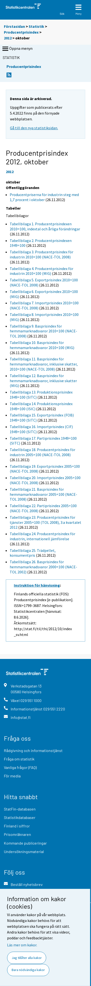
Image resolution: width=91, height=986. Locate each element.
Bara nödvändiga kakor (28, 970)
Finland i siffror (17, 826)
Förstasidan (14, 26)
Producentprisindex (21, 32)
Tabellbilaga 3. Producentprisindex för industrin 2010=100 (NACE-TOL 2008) (41, 254)
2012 (8, 38)
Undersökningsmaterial (24, 851)
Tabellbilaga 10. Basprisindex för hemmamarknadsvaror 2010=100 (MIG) (42, 345)
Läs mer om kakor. (22, 944)
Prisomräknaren (17, 834)
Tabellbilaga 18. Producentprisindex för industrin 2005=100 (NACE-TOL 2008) (42, 452)
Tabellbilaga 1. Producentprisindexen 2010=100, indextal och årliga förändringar (45, 226)
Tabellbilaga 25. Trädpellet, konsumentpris (33, 553)
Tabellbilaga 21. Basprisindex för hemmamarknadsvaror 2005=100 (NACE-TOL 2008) (43, 494)
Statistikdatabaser (19, 817)
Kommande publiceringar (25, 843)
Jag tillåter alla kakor (27, 958)
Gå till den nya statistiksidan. (34, 127)
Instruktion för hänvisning (37, 585)
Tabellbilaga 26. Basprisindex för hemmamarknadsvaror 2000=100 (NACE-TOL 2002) (43, 566)
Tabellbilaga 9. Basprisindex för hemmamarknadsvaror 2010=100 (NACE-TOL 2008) (43, 331)
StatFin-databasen (20, 809)
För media (12, 776)
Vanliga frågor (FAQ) (20, 767)
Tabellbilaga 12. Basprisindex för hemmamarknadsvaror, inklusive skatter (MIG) (43, 380)
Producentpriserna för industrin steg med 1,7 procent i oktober (44, 197)
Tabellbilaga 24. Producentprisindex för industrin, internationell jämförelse (42, 536)
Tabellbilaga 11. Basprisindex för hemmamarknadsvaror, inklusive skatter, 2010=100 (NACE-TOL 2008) (44, 364)
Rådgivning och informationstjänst (33, 750)
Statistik (36, 26)
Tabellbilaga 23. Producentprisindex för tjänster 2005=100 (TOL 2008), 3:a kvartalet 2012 (45, 522)
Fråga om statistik (19, 759)
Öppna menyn (17, 49)
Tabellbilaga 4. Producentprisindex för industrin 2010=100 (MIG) (41, 271)
